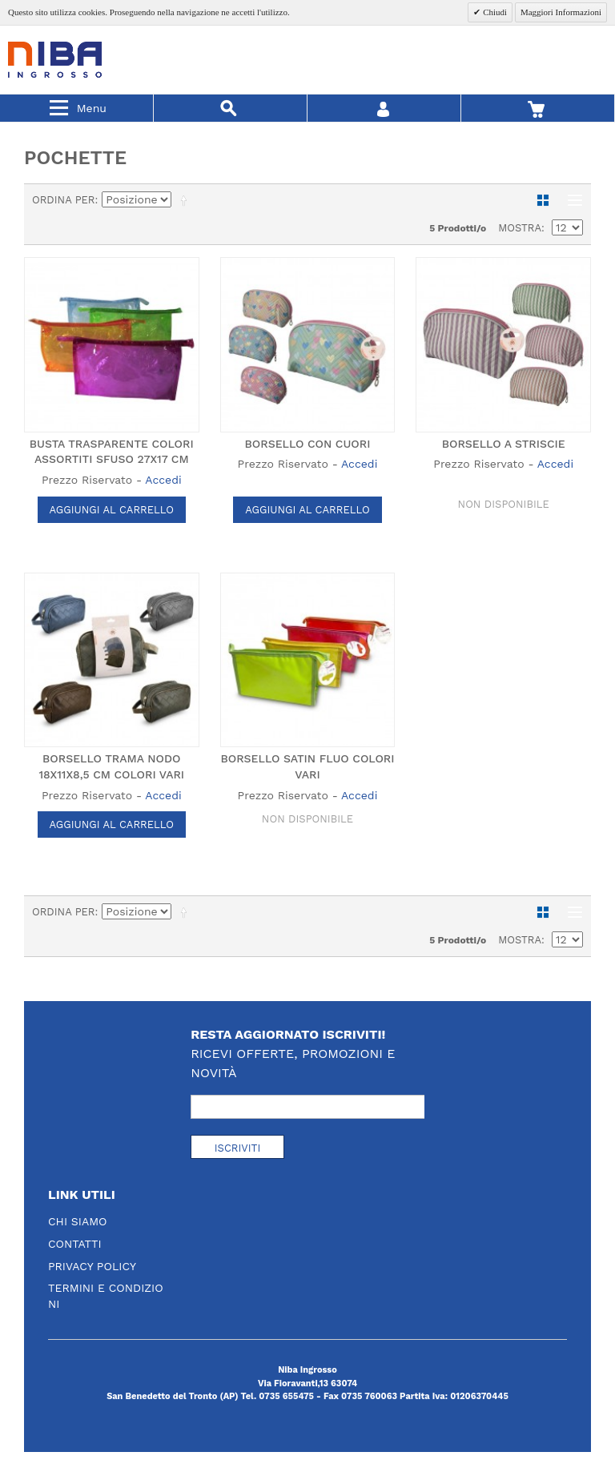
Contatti (75, 1243)
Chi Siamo (77, 1221)
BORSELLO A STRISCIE (503, 443)
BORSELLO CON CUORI (308, 443)
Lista (571, 200)
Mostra (519, 228)
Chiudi (493, 12)
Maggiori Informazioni (561, 12)
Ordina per (63, 200)
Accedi (163, 479)
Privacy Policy (92, 1266)
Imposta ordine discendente (187, 200)
